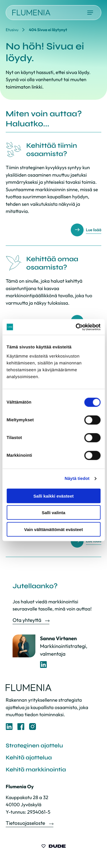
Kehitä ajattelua (29, 757)
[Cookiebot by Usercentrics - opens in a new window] (76, 327)
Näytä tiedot (77, 478)
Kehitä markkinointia (36, 769)
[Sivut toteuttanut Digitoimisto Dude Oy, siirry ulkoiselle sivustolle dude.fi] (53, 847)
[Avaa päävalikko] (90, 12)
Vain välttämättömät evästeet (53, 529)
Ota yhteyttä (27, 620)
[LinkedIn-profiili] (43, 664)
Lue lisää (93, 229)
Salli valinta (53, 512)
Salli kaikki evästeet (53, 495)
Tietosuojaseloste (26, 823)
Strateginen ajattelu (34, 745)
